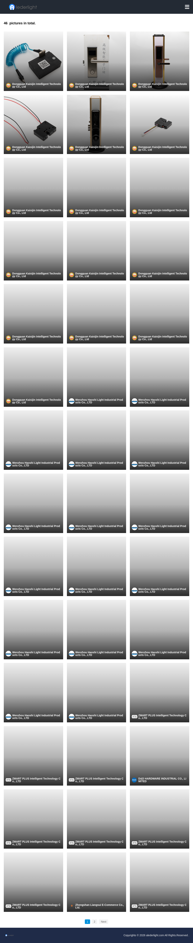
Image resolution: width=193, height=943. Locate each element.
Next (103, 921)
